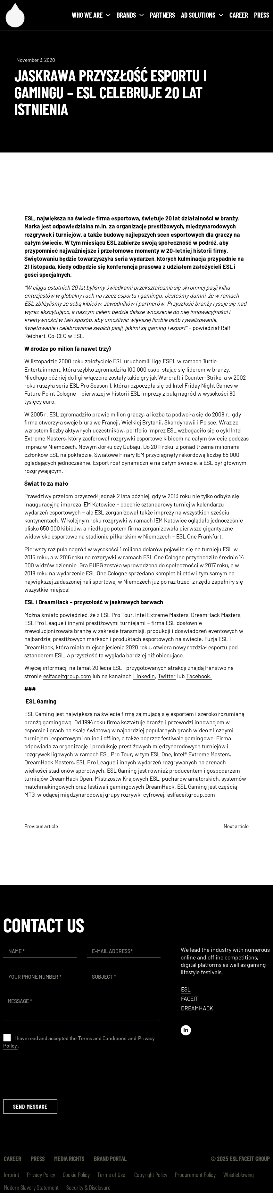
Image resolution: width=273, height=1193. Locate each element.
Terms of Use (111, 1174)
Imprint (11, 1174)
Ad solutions (202, 15)
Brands (130, 15)
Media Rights (69, 1158)
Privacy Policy (41, 1174)
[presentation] (52, 1074)
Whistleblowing (238, 1174)
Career (238, 15)
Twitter (167, 675)
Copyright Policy (150, 1174)
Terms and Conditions (102, 1038)
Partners (162, 15)
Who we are (91, 15)
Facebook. (198, 675)
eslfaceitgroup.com (67, 675)
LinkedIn (144, 675)
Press (261, 15)
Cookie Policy (76, 1174)
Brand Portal (110, 1158)
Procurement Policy (195, 1174)
